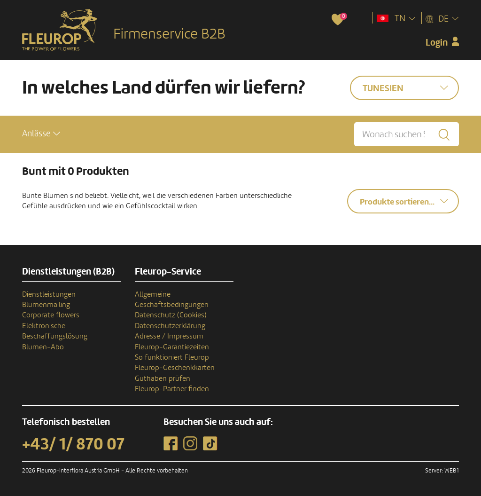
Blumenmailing (46, 304)
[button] (41, 133)
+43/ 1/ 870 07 (73, 444)
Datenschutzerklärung (170, 326)
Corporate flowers (50, 315)
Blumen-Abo (43, 347)
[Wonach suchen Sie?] (406, 134)
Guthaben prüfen (162, 378)
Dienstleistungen (49, 294)
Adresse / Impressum (169, 336)
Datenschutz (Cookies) (171, 315)
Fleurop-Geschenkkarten (175, 367)
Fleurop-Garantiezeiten (172, 347)
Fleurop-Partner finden (172, 389)
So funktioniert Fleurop (172, 357)
